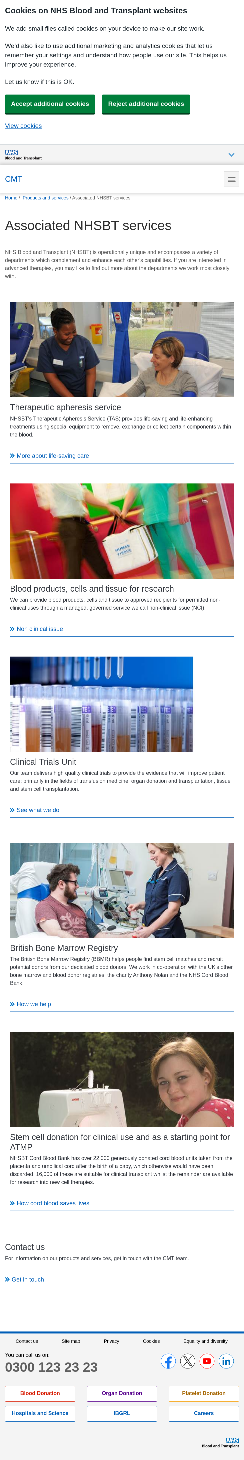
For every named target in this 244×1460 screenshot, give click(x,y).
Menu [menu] (231, 178)
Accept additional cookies (50, 103)
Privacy (111, 1341)
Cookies (151, 1341)
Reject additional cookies (146, 103)
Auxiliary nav (231, 154)
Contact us (27, 1341)
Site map (71, 1341)
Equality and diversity (206, 1341)
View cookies (23, 125)
